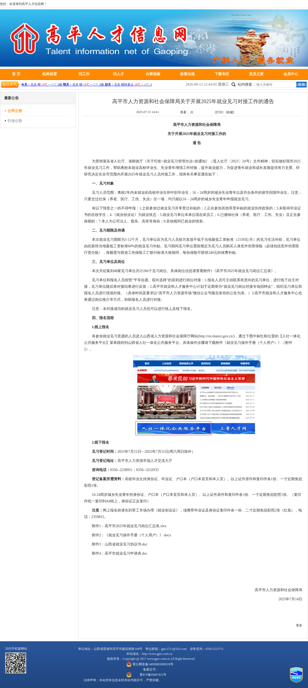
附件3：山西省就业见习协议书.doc (119, 544)
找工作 (84, 74)
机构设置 (49, 74)
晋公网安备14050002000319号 (153, 664)
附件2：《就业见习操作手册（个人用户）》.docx (131, 535)
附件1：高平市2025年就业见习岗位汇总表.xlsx (129, 526)
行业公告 (15, 121)
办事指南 (153, 74)
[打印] (219, 112)
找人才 (118, 74)
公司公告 (15, 111)
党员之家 (256, 74)
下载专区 (222, 74)
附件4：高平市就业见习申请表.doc (119, 553)
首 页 (16, 74)
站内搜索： (247, 84)
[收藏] (230, 112)
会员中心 (290, 74)
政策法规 (187, 74)
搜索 (301, 84)
